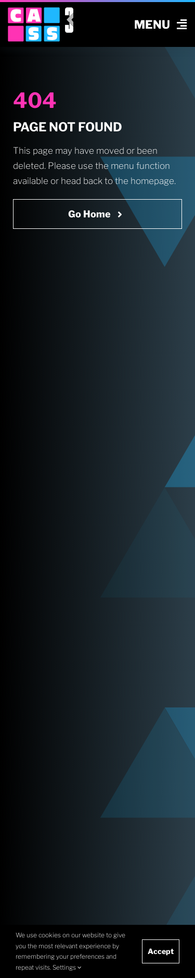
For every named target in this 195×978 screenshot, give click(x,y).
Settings (67, 967)
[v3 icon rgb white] (69, 11)
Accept (161, 951)
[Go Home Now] (97, 214)
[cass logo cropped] (34, 11)
